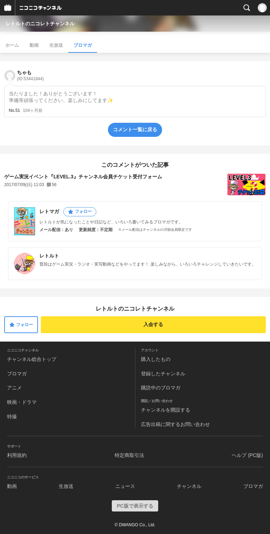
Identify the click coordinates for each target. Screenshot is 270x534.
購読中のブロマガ (160, 387)
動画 (34, 45)
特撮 (12, 416)
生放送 (56, 45)
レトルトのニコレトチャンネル (40, 23)
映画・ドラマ (22, 402)
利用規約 (17, 455)
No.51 (14, 110)
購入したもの (156, 359)
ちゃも (30, 75)
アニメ (14, 387)
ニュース (125, 486)
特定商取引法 (129, 455)
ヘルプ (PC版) (247, 455)
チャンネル (189, 486)
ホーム (12, 45)
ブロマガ (82, 45)
